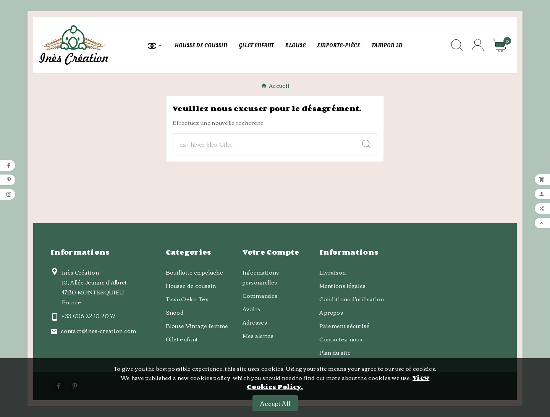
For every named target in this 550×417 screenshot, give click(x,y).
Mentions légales (342, 286)
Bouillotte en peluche (194, 272)
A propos (331, 312)
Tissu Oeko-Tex (187, 299)
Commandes (260, 296)
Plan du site (335, 352)
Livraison (332, 272)
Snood (175, 312)
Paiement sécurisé (344, 326)
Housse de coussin (191, 286)
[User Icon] (478, 45)
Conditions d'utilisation (351, 299)
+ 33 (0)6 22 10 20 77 (88, 316)
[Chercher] (264, 144)
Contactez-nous (340, 339)
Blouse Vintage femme (197, 326)
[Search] (366, 144)
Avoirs (251, 309)
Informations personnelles (261, 277)
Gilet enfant (182, 339)
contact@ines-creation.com (98, 331)
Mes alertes (258, 336)
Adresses (255, 322)
